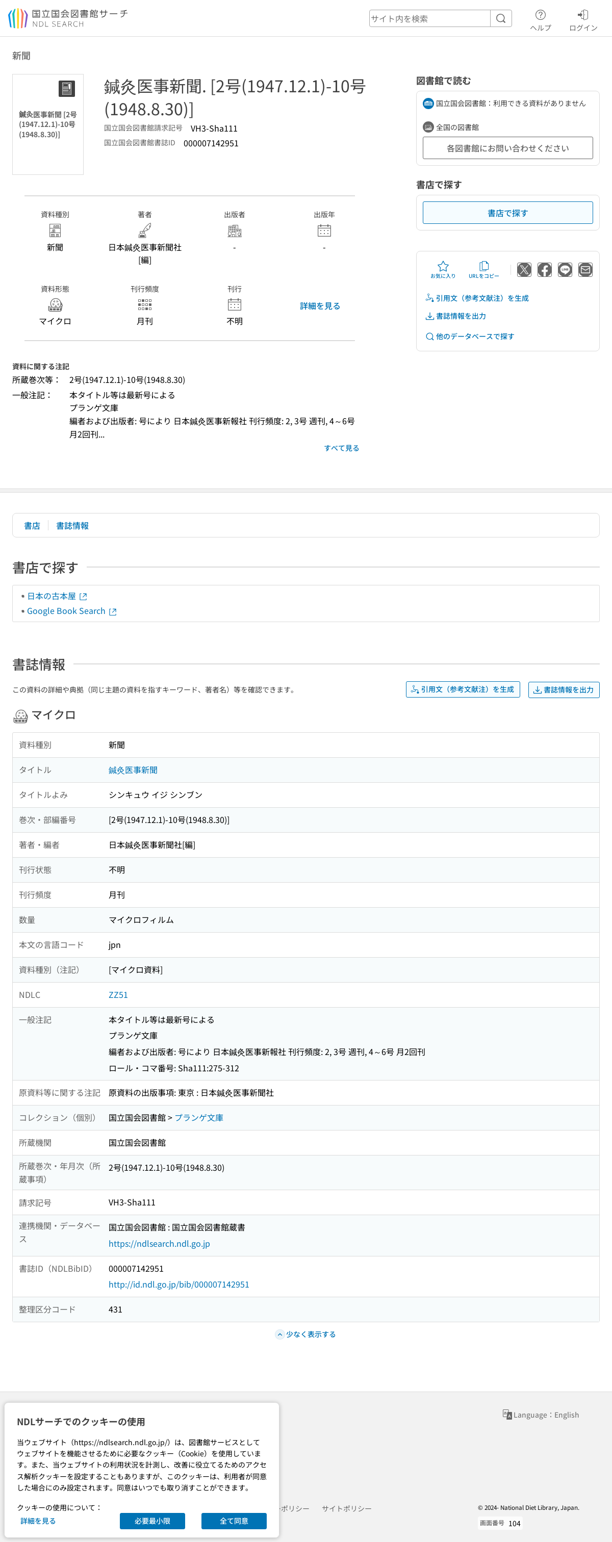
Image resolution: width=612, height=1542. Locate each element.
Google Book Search (72, 610)
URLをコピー (484, 269)
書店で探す (508, 213)
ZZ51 (118, 994)
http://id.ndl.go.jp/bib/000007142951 (179, 1284)
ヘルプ (540, 19)
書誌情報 (72, 525)
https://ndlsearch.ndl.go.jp (159, 1243)
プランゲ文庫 (198, 1117)
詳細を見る (320, 305)
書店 (32, 525)
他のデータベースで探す (470, 336)
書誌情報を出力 (455, 316)
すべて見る (342, 448)
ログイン (583, 19)
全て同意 (234, 1520)
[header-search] (440, 18)
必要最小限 (152, 1520)
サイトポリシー (347, 1508)
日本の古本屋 (57, 595)
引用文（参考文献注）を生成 (477, 298)
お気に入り (443, 269)
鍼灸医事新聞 (133, 769)
